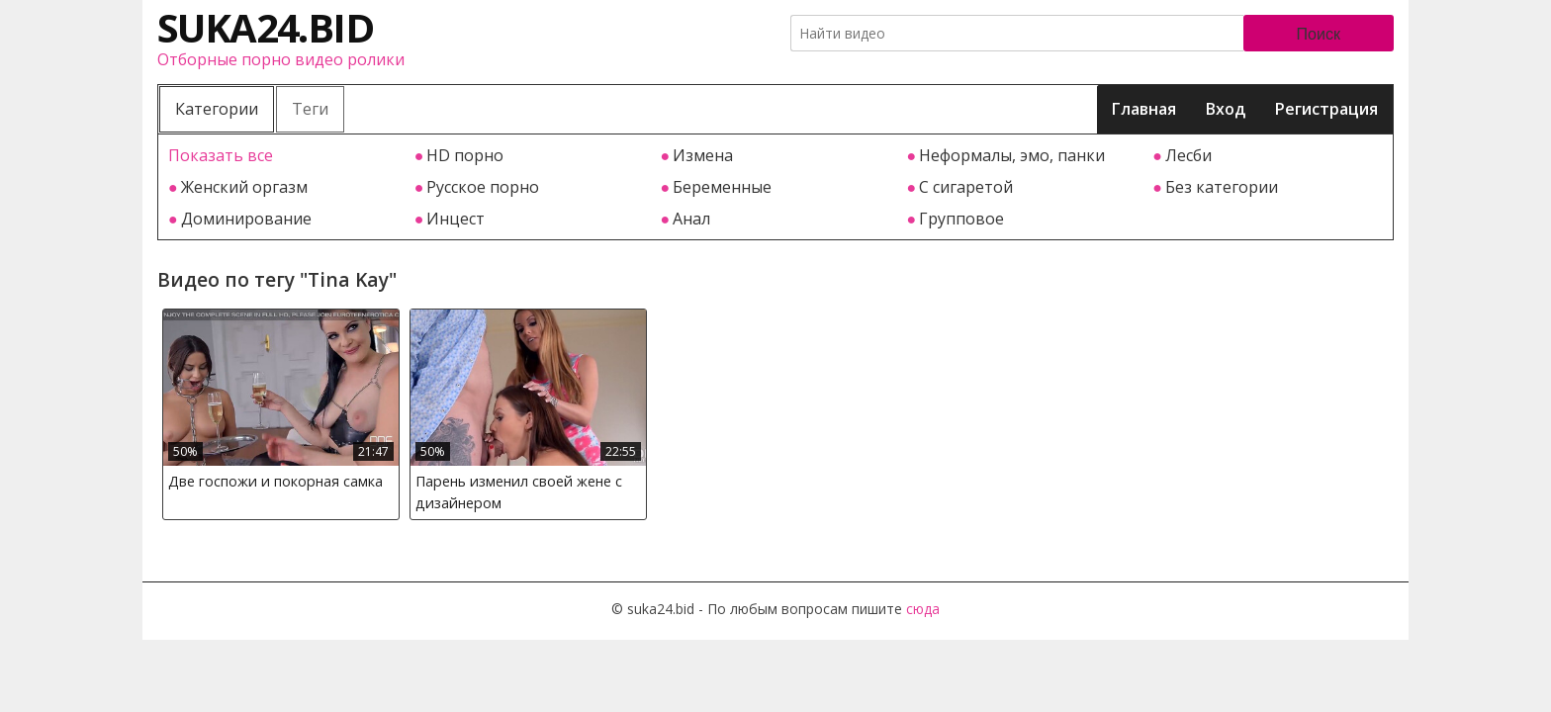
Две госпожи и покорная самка (275, 481)
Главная (1144, 109)
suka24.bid (265, 27)
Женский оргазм (244, 187)
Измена (703, 155)
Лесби (1188, 155)
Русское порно (482, 187)
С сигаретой (966, 187)
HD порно (464, 155)
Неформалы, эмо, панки (1012, 155)
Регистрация (1326, 109)
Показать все (220, 155)
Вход (1225, 109)
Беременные (722, 187)
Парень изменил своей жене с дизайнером (518, 492)
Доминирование (246, 218)
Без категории (1221, 187)
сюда (923, 608)
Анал (691, 218)
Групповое (961, 218)
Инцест (455, 218)
